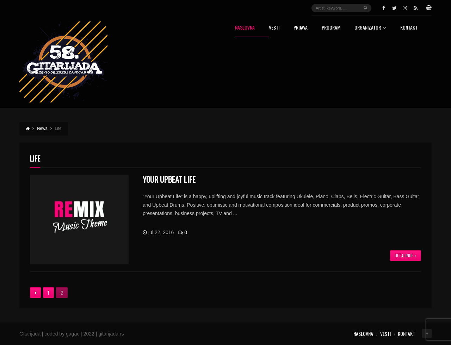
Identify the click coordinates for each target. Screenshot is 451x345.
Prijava (301, 28)
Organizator (370, 28)
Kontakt (409, 28)
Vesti (274, 28)
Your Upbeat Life (169, 179)
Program (331, 28)
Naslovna (245, 28)
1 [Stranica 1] (48, 292)
